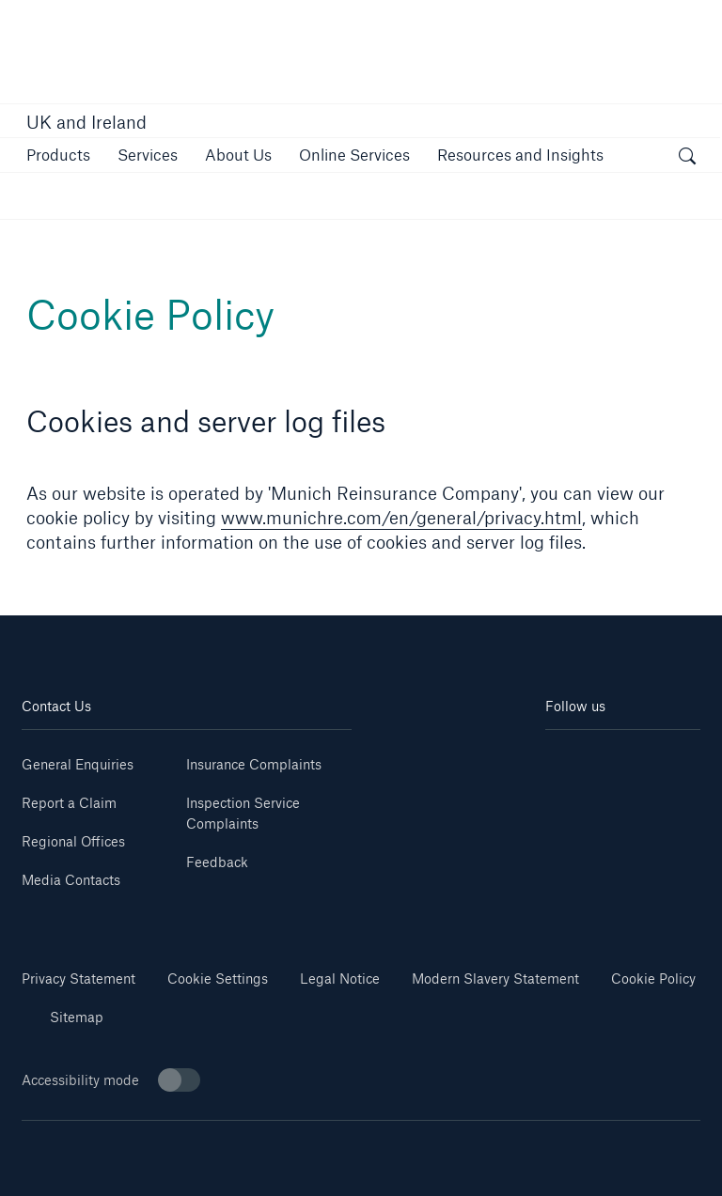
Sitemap (76, 1017)
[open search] (687, 158)
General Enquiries (77, 764)
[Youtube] (661, 757)
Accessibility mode (111, 1080)
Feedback (217, 862)
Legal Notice (340, 978)
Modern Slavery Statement (495, 978)
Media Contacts (71, 880)
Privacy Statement (78, 978)
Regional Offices (73, 841)
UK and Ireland (86, 122)
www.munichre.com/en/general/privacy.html (401, 517)
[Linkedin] (584, 757)
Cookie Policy (653, 978)
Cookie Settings (217, 978)
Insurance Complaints (254, 764)
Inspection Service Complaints (243, 813)
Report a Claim (69, 803)
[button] (58, 154)
